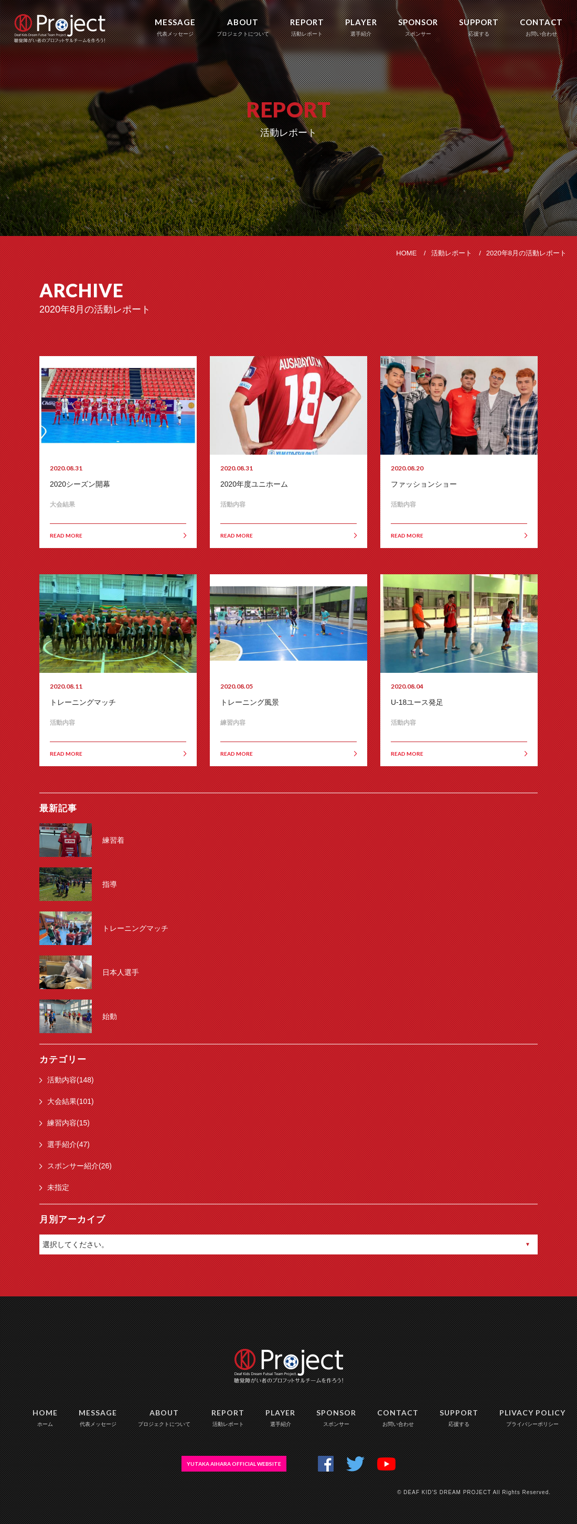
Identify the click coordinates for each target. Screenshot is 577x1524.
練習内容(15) (64, 1123)
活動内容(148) (66, 1080)
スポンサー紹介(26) (75, 1166)
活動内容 (232, 504)
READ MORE (118, 535)
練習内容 (232, 722)
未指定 (54, 1187)
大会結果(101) (66, 1101)
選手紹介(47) (64, 1144)
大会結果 (62, 504)
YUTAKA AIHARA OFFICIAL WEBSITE (234, 1464)
